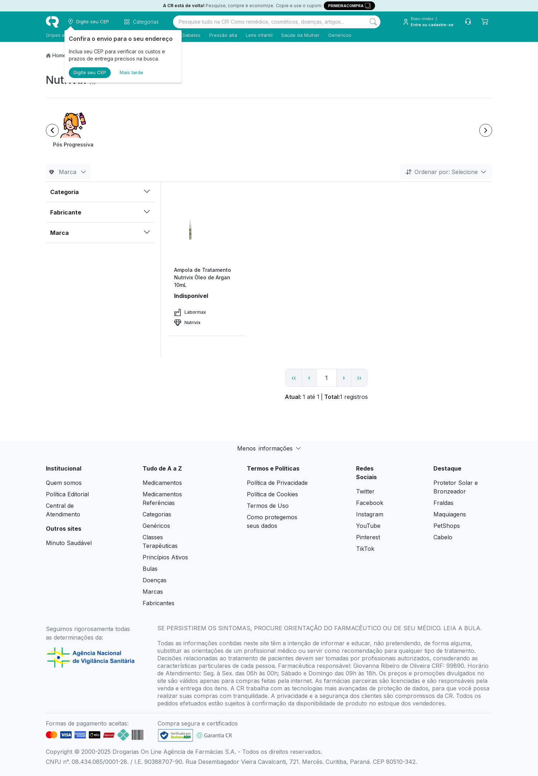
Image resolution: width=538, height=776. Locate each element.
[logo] (52, 21)
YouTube (368, 525)
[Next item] (485, 130)
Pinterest (368, 537)
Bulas (150, 568)
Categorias (157, 514)
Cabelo (442, 537)
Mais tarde (131, 72)
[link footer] (175, 735)
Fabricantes (158, 603)
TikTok (365, 548)
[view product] (207, 239)
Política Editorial (67, 494)
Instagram (369, 514)
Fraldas (443, 502)
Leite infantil (259, 35)
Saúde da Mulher (300, 35)
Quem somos (64, 482)
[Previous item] (52, 130)
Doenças (155, 580)
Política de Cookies (272, 494)
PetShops (446, 525)
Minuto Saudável (69, 542)
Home (59, 55)
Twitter (365, 491)
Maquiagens (449, 514)
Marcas (153, 591)
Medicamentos (162, 482)
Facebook (369, 502)
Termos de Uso (268, 505)
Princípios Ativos (165, 557)
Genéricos (339, 35)
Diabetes (191, 35)
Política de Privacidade (277, 482)
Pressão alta (223, 35)
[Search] (373, 22)
